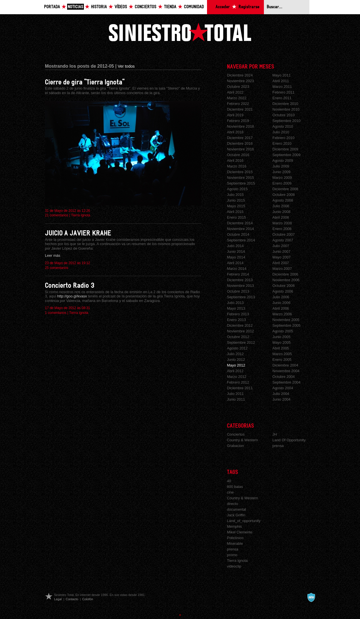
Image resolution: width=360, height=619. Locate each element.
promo (232, 555)
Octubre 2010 (283, 115)
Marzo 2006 (282, 314)
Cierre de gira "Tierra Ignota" (85, 82)
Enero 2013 (236, 320)
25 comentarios (56, 268)
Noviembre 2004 (285, 371)
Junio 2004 (281, 399)
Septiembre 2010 (286, 121)
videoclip (234, 566)
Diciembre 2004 (285, 365)
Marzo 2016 (236, 166)
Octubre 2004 (283, 376)
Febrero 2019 (238, 121)
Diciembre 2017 (240, 138)
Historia (99, 7)
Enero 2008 (281, 229)
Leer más (52, 255)
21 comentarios (56, 215)
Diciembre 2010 (285, 104)
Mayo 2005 (281, 342)
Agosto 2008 (282, 200)
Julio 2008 (280, 206)
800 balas (235, 487)
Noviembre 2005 (285, 320)
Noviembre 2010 (285, 109)
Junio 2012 (236, 359)
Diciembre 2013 (240, 280)
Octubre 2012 (238, 337)
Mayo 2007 (281, 257)
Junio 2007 (281, 251)
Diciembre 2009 (285, 149)
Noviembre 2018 (240, 126)
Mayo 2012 (236, 365)
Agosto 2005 (282, 331)
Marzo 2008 (282, 223)
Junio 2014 (236, 251)
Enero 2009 (281, 183)
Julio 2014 (235, 246)
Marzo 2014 (236, 268)
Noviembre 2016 (240, 149)
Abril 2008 (280, 217)
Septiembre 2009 (286, 155)
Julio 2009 (280, 166)
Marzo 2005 (282, 354)
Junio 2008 (281, 212)
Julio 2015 (235, 194)
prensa (278, 446)
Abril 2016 (235, 160)
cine (230, 492)
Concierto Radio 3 (69, 285)
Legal (58, 599)
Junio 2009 (281, 172)
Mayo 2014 (236, 257)
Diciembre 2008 (285, 189)
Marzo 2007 (282, 268)
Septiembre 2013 (241, 297)
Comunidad (194, 7)
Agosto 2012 (237, 348)
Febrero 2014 (238, 274)
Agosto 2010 (282, 126)
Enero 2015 (236, 217)
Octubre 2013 (238, 291)
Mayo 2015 (236, 206)
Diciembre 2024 (240, 75)
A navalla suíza (311, 597)
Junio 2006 (281, 303)
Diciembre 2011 (240, 388)
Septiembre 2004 (286, 382)
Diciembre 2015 (240, 172)
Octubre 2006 (283, 285)
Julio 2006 (280, 297)
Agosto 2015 (237, 189)
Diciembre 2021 (240, 109)
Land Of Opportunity (289, 440)
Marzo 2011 (282, 86)
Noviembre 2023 (240, 81)
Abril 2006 (280, 308)
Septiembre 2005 (286, 325)
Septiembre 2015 (241, 183)
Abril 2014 (235, 263)
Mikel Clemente (239, 532)
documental (236, 509)
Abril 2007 (280, 263)
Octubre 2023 (238, 86)
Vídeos (121, 7)
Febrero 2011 (283, 92)
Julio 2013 (235, 303)
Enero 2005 (281, 359)
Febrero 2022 (238, 104)
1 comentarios (55, 313)
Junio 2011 (236, 399)
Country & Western (242, 440)
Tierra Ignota (80, 215)
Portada (52, 7)
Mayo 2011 (281, 75)
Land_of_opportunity (243, 521)
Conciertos (145, 7)
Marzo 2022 (236, 98)
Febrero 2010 (283, 138)
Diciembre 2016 (240, 143)
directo (232, 504)
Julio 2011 (235, 394)
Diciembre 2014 (240, 223)
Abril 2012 (235, 371)
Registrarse (249, 7)
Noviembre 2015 (240, 177)
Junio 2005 (281, 337)
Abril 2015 (235, 212)
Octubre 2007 (283, 234)
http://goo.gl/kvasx (72, 296)
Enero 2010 (281, 143)
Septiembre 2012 (241, 342)
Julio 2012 (235, 354)
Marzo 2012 (236, 376)
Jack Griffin (236, 515)
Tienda (170, 7)
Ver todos (126, 66)
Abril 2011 (280, 81)
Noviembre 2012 (240, 331)
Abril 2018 (235, 132)
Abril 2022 (235, 92)
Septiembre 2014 (241, 240)
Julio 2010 (280, 132)
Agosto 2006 (282, 291)
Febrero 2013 (238, 314)
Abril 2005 (280, 348)
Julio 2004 (280, 394)
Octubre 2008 (283, 194)
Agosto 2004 (282, 388)
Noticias (75, 7)
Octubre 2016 (238, 155)
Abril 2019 (235, 115)
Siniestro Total (180, 32)
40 (229, 481)
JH (274, 434)
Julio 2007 (280, 246)
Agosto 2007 (282, 240)
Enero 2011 (281, 98)
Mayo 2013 (236, 308)
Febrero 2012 (238, 382)
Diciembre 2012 (240, 325)
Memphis (234, 526)
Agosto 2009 (282, 160)
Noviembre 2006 (285, 280)
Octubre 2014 (238, 234)
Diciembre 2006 (285, 274)
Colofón (87, 599)
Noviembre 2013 (240, 285)
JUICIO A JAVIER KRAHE (78, 233)
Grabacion (235, 446)
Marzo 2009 (282, 177)
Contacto (72, 599)
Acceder (223, 7)
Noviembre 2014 (240, 229)
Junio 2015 (236, 200)
